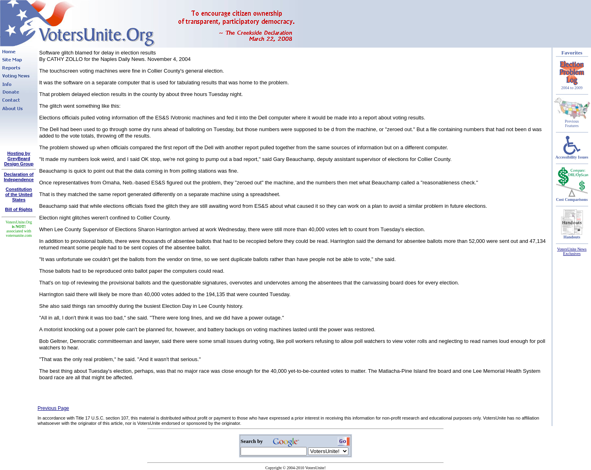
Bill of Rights (19, 209)
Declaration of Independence (19, 177)
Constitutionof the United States (18, 194)
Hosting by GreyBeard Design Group (19, 158)
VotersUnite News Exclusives (572, 251)
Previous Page (53, 408)
